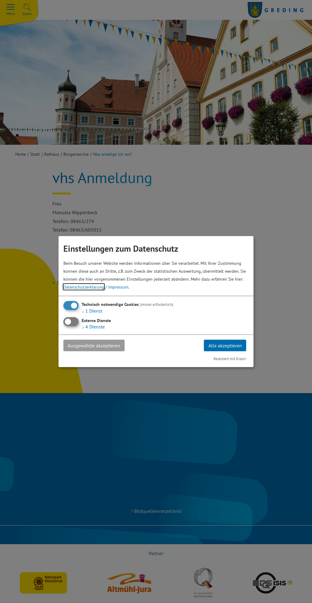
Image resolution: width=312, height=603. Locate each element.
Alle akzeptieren (225, 345)
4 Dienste (93, 326)
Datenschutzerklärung (83, 286)
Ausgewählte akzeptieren (94, 345)
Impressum (118, 286)
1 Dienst (92, 310)
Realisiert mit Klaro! (230, 358)
